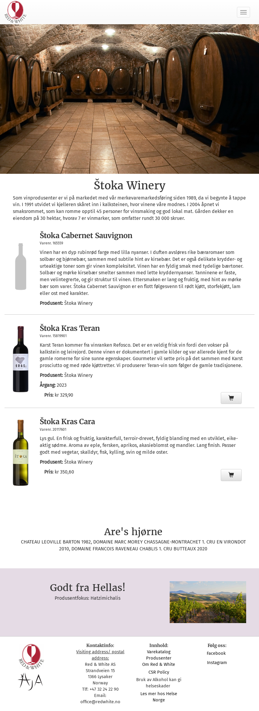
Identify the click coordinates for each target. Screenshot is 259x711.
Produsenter (158, 658)
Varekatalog (159, 651)
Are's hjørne (133, 532)
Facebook (217, 653)
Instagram (217, 662)
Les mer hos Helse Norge (158, 697)
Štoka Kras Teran (70, 328)
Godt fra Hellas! (87, 588)
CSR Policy (158, 672)
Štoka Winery (78, 303)
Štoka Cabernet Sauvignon (86, 235)
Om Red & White (158, 664)
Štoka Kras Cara (67, 421)
